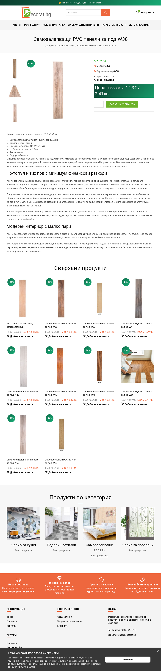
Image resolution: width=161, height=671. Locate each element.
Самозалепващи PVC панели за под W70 (60, 461)
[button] (54, 667)
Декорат (49, 45)
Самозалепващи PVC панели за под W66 (22, 461)
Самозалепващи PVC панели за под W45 (98, 393)
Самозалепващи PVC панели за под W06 (60, 325)
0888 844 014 (105, 80)
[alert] (80, 659)
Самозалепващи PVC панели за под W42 (22, 393)
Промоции (12, 643)
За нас (10, 617)
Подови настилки (65, 45)
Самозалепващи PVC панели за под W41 (136, 325)
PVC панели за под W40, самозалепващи (20, 325)
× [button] (157, 651)
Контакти (11, 626)
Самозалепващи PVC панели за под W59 (136, 393)
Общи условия (64, 617)
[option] (15, 69)
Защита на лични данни (69, 621)
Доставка (12, 621)
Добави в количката (122, 104)
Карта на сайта (14, 647)
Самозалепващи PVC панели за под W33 (98, 325)
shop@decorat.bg (127, 635)
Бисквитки (62, 626)
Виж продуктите (23, 550)
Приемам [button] (128, 659)
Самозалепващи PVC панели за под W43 (60, 393)
